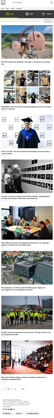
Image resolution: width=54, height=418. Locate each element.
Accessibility (7, 413)
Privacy (19, 413)
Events (46, 14)
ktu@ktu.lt (8, 406)
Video (28, 14)
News (9, 14)
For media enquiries (32, 413)
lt (15, 2)
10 (22, 389)
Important (47, 20)
